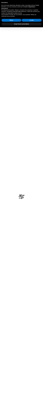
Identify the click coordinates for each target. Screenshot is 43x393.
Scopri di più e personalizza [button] (21, 389)
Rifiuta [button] (11, 386)
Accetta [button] (32, 386)
